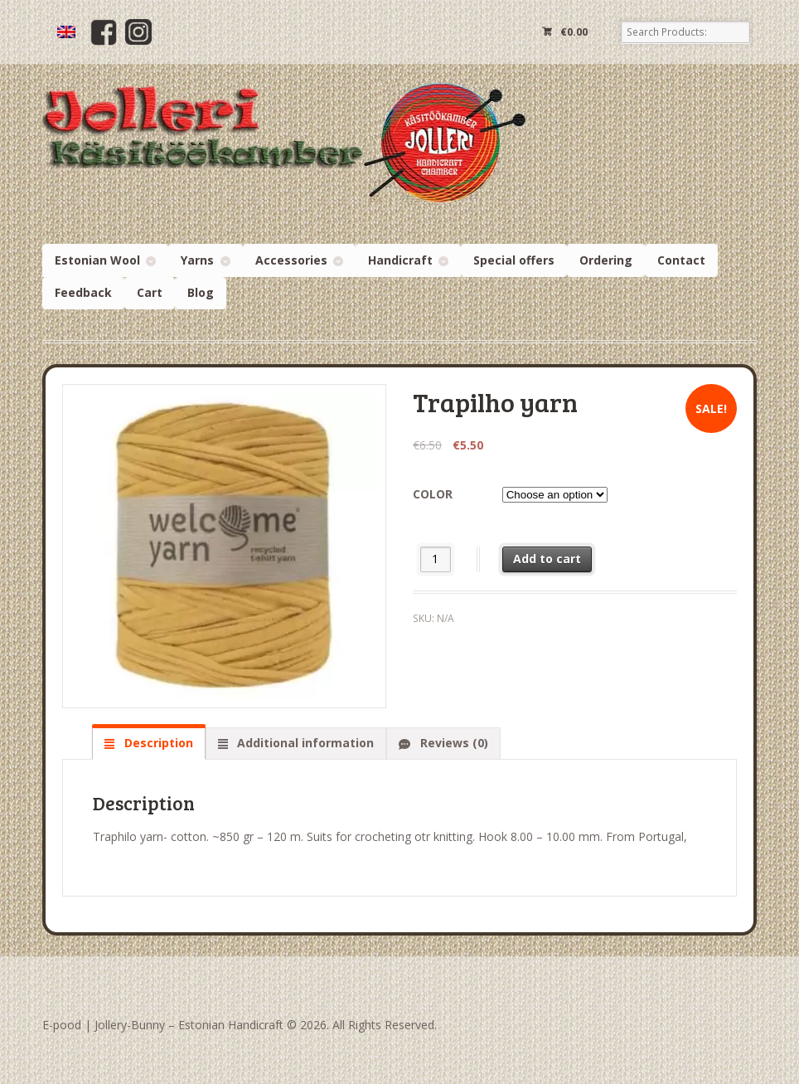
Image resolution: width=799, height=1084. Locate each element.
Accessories (291, 260)
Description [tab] (157, 743)
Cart (149, 292)
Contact (681, 260)
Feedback (83, 292)
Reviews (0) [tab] (452, 743)
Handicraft (400, 260)
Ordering (605, 260)
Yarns (197, 260)
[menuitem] (66, 32)
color (433, 494)
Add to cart (547, 558)
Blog (200, 292)
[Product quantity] (435, 559)
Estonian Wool (97, 260)
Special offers (513, 260)
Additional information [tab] (304, 743)
